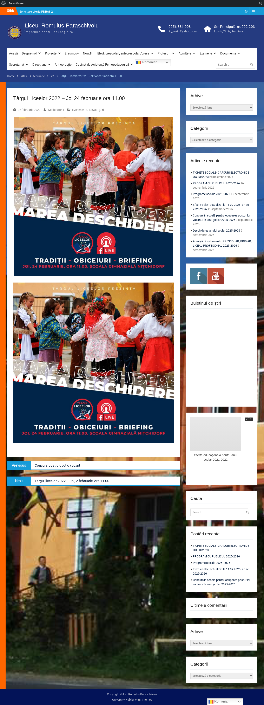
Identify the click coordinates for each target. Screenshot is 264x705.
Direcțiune (39, 64)
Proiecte (51, 53)
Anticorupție (63, 64)
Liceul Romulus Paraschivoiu (62, 25)
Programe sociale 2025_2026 (211, 194)
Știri (101, 109)
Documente (228, 53)
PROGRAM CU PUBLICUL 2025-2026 (216, 183)
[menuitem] (3, 3)
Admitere (185, 53)
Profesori (164, 53)
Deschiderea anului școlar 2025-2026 (216, 230)
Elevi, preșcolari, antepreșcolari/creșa (123, 53)
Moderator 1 (56, 109)
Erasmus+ (72, 53)
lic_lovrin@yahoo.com (183, 31)
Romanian (146, 62)
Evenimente (79, 109)
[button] (251, 419)
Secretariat (16, 64)
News (93, 109)
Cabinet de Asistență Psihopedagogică (102, 64)
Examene (205, 53)
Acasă (13, 53)
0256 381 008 (180, 27)
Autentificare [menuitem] (16, 3)
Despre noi (29, 53)
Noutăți (88, 53)
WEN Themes (143, 699)
